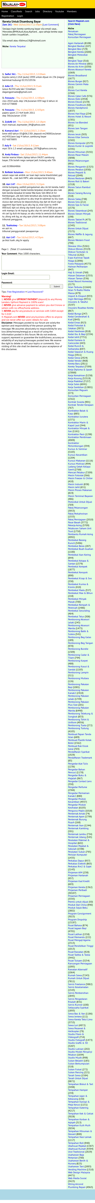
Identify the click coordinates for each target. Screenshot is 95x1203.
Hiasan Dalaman (76, 275)
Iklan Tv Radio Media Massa (79, 291)
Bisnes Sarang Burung (79, 192)
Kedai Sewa (74, 357)
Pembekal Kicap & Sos (80, 578)
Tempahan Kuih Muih (79, 1125)
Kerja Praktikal (75, 381)
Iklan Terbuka (75, 287)
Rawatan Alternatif (77, 969)
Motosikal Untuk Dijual (80, 501)
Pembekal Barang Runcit (77, 541)
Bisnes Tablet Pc (76, 219)
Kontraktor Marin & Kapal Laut (78, 424)
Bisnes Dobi (74, 98)
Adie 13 (9, 86)
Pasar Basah (74, 522)
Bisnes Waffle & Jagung (80, 234)
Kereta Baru (74, 363)
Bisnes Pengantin (77, 166)
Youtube (59, 11)
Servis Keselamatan (78, 987)
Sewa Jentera (75, 1016)
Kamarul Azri (12, 130)
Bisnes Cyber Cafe (77, 95)
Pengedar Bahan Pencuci (76, 771)
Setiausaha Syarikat (78, 1007)
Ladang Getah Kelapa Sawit (79, 468)
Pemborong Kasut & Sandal (78, 668)
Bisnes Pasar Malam (78, 154)
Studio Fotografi (76, 1039)
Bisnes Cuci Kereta (77, 90)
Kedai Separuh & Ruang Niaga (80, 353)
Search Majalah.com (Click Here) (78, 22)
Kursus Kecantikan (77, 454)
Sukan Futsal (75, 1069)
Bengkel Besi (75, 48)
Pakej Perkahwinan (78, 513)
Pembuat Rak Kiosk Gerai (78, 747)
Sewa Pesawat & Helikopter (77, 1030)
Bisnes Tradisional (77, 222)
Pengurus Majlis (76, 810)
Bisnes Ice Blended (78, 122)
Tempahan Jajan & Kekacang (77, 1097)
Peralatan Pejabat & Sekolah (78, 847)
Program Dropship (77, 919)
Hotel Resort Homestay (80, 281)
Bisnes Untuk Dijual (78, 228)
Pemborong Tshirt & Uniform (78, 721)
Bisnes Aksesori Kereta (79, 69)
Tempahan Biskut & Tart (80, 1084)
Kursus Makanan (77, 460)
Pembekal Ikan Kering (79, 554)
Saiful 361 (10, 74)
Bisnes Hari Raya (76, 113)
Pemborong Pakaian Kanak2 (78, 691)
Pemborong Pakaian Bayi (78, 686)
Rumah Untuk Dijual (78, 978)
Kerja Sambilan (76, 387)
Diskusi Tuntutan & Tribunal (78, 253)
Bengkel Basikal (76, 46)
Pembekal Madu (76, 590)
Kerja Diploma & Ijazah (80, 369)
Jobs (37, 11)
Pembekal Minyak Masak (77, 600)
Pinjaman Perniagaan (79, 895)
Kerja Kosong (75, 378)
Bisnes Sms (74, 201)
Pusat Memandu (76, 937)
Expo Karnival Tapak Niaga (78, 259)
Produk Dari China (77, 904)
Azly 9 (8, 145)
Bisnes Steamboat (77, 210)
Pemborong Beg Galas (79, 637)
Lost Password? (35, 291)
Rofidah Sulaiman (14, 172)
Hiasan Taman (75, 278)
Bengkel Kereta (76, 51)
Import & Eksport (77, 295)
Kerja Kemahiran (76, 375)
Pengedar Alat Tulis (78, 763)
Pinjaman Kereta (76, 887)
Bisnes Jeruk (74, 134)
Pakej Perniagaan (77, 34)
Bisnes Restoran (76, 178)
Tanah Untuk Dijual (78, 1078)
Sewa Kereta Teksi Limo (80, 1019)
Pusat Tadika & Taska (79, 954)
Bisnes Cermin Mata (78, 84)
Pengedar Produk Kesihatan (77, 806)
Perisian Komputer (77, 854)
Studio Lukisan (76, 1048)
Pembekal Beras (76, 545)
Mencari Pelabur (76, 472)
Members (72, 11)
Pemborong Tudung (78, 728)
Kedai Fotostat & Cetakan (77, 327)
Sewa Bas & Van (76, 1013)
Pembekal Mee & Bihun (80, 593)
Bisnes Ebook (75, 101)
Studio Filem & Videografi (76, 1036)
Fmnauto (9, 97)
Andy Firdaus (12, 154)
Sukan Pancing (76, 1072)
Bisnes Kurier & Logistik (80, 145)
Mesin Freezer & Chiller (80, 478)
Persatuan (73, 31)
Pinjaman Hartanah (78, 875)
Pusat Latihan (75, 934)
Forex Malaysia (76, 263)
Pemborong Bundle (78, 648)
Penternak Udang (77, 837)
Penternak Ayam (76, 816)
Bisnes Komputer (77, 143)
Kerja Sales (74, 384)
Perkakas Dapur (76, 860)
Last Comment (50, 24)
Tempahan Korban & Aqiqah (79, 1121)
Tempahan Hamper (78, 1089)
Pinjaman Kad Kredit (78, 881)
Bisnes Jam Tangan (78, 128)
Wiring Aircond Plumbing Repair (77, 1185)
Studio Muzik (75, 1057)
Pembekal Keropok (78, 572)
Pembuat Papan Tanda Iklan (79, 736)
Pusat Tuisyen (75, 960)
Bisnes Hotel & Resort (79, 116)
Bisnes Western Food (79, 240)
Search (28, 11)
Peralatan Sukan (76, 851)
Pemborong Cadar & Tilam (78, 656)
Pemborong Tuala (77, 725)
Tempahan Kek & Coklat (80, 1113)
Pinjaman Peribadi (77, 890)
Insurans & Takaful (78, 301)
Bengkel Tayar (75, 60)
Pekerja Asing (75, 525)
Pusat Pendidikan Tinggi (80, 945)
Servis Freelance (76, 984)
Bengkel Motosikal (78, 54)
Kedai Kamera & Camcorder (76, 342)
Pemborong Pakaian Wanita (78, 709)
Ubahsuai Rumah (77, 1148)
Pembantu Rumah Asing (80, 534)
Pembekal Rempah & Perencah (79, 606)
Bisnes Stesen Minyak (79, 213)
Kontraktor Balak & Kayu (78, 412)
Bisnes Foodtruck (77, 104)
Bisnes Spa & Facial (78, 204)
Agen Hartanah (76, 43)
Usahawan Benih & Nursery (78, 1162)
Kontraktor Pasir (76, 434)
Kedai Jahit (73, 337)
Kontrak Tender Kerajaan (80, 404)
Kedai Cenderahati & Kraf (78, 318)
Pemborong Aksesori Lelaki (78, 621)
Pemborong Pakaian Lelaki (78, 697)
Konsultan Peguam (78, 390)
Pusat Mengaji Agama (79, 940)
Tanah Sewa (74, 1075)
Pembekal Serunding (79, 610)
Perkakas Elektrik (77, 863)
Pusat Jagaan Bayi (77, 928)
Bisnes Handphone (78, 107)
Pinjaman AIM (75, 872)
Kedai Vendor (75, 360)
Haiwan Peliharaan (78, 266)
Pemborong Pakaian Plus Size (78, 703)
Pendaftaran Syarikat (78, 751)
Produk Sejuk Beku (78, 907)
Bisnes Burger (75, 81)
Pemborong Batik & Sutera (78, 633)
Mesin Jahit (74, 487)
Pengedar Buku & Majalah (77, 777)
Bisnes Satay (74, 198)
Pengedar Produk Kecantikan (77, 800)
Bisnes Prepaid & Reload (77, 174)
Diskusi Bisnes (75, 248)
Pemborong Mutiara (78, 678)
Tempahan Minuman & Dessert (80, 1133)
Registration (8, 15)
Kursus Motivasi (76, 463)
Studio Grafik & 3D (78, 1042)
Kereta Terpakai (18, 46)
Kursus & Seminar (77, 448)
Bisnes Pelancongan (78, 160)
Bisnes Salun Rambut (79, 187)
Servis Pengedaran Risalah (77, 1000)
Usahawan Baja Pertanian (76, 1156)
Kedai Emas (74, 322)
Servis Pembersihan (78, 992)
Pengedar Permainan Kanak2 (78, 794)
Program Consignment (79, 913)
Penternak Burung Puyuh (77, 821)
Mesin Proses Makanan (80, 490)
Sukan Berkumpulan (78, 1063)
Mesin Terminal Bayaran (80, 496)
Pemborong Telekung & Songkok (80, 715)
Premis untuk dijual (78, 901)
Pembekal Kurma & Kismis (78, 586)
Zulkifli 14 (10, 121)
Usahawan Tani (76, 1166)
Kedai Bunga (74, 313)
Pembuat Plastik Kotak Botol (79, 741)
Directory (47, 11)
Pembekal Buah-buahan (80, 548)
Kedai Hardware (76, 331)
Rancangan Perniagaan (80, 963)
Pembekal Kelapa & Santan (78, 562)
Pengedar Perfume (77, 787)
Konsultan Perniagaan (79, 37)
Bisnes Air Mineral (77, 63)
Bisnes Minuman (76, 151)
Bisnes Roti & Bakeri (78, 181)
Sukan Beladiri (75, 1060)
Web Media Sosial (77, 1178)
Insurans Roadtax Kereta (80, 307)
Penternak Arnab (76, 813)
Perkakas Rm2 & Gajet (79, 866)
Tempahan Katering (78, 1107)
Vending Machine (77, 1169)
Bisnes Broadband (77, 75)
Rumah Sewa (75, 975)
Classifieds (16, 11)
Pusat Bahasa (75, 925)
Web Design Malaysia (79, 1172)
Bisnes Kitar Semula (78, 137)
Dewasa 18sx (75, 246)
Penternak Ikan (76, 825)
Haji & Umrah (75, 272)
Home (5, 11)
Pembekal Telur (76, 616)
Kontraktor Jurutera (78, 416)
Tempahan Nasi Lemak (79, 1136)
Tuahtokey (11, 225)
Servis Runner (75, 1004)
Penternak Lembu (77, 834)
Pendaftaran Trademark (80, 757)
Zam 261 (7, 24)
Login (20, 15)
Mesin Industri (75, 484)
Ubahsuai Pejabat (77, 1145)
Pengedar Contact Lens (80, 781)
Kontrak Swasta (76, 401)
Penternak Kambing (78, 828)
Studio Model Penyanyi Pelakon (80, 1053)
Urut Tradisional (76, 1151)
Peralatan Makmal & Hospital (78, 842)
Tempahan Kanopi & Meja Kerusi (79, 1103)
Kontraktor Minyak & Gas (79, 430)
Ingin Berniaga (75, 298)
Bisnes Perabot (75, 169)
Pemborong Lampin (78, 672)
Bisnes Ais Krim (76, 66)
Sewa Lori (73, 1025)
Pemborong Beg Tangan (80, 642)
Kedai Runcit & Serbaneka (76, 347)
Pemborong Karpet (78, 660)
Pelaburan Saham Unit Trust (79, 530)
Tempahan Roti (76, 1142)
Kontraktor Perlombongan (76, 444)
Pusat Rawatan (76, 951)
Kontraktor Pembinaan (79, 437)
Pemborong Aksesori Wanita (78, 627)
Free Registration (16, 291)
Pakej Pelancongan (78, 507)
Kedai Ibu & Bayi (77, 334)
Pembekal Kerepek (77, 566)
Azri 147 (10, 184)
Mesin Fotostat (76, 475)
